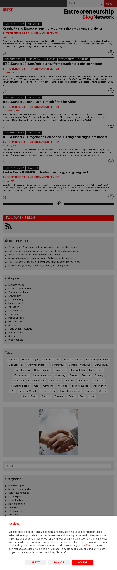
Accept (82, 562)
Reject (35, 562)
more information (87, 545)
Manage (59, 562)
